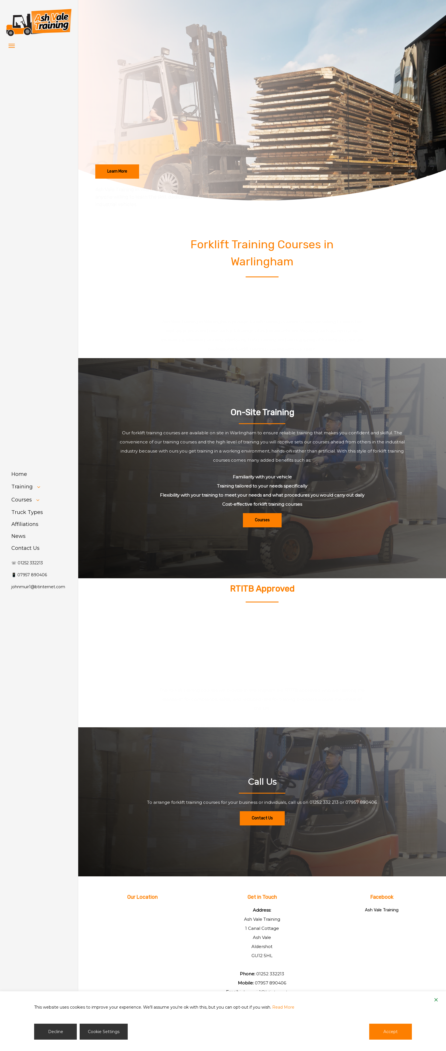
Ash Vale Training (381, 909)
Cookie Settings (103, 1031)
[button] (12, 45)
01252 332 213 (323, 814)
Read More (283, 1007)
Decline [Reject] (55, 1031)
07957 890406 (361, 814)
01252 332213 (270, 973)
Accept (390, 1031)
